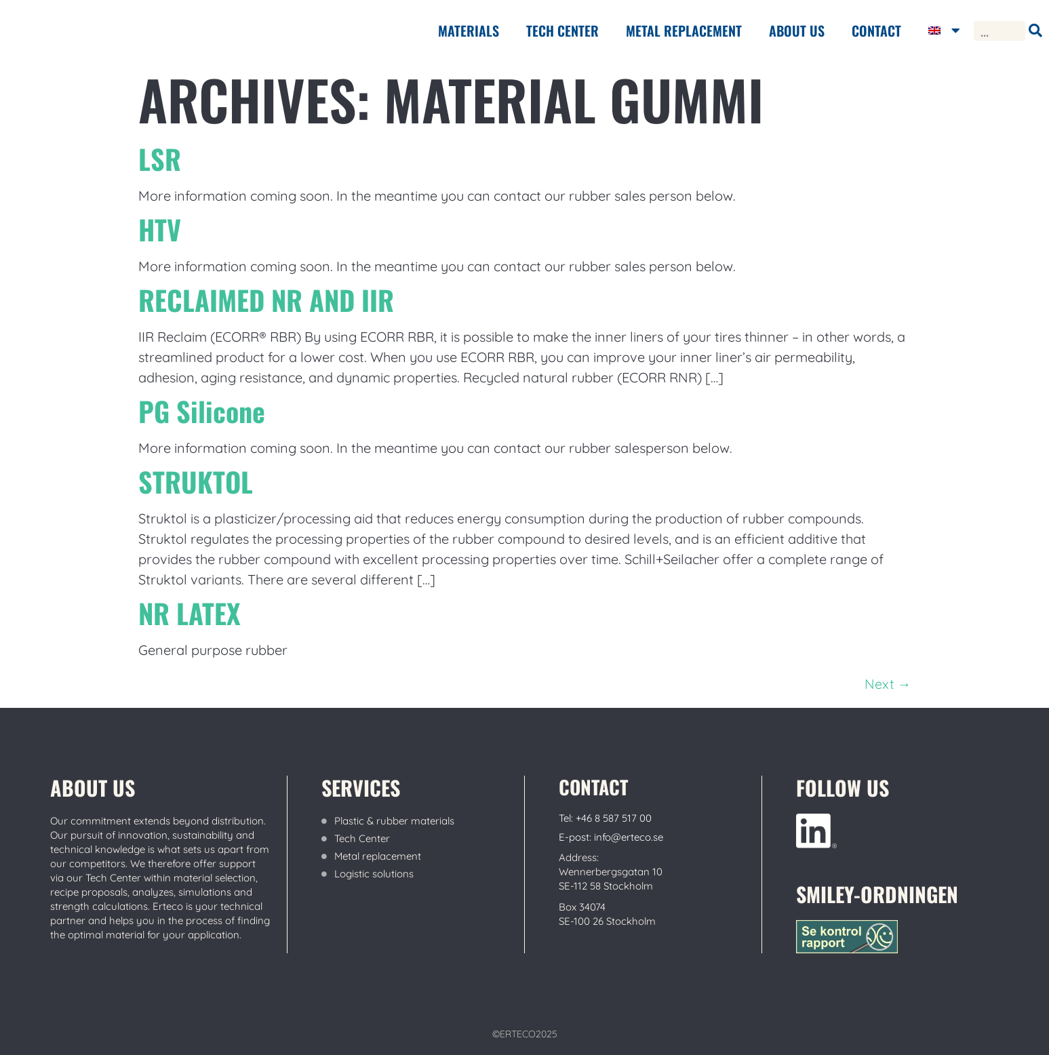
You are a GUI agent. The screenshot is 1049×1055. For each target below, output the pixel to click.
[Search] (1035, 31)
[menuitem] (944, 30)
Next (888, 683)
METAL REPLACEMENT (684, 30)
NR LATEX (189, 613)
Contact (876, 30)
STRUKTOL (195, 481)
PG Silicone (201, 411)
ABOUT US (797, 30)
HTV (159, 229)
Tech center (562, 30)
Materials (468, 30)
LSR (159, 158)
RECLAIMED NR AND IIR (266, 299)
